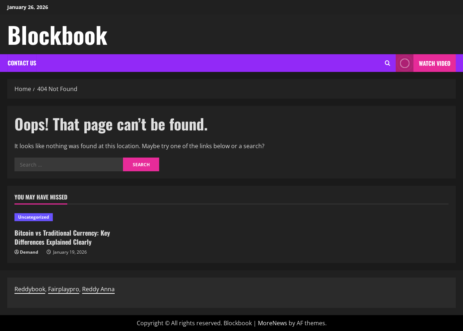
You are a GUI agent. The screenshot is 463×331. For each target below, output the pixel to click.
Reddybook (29, 289)
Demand (29, 252)
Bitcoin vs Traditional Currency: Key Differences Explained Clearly (62, 237)
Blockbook (57, 34)
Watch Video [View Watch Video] (423, 63)
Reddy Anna (98, 289)
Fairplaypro (63, 289)
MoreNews (272, 323)
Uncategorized (33, 217)
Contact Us (22, 63)
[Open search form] (387, 63)
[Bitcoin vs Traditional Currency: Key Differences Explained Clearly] (66, 217)
